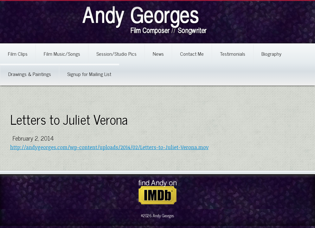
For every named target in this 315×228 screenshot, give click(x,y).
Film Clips (18, 53)
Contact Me (192, 53)
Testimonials (232, 53)
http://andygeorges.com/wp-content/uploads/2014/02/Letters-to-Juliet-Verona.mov (109, 147)
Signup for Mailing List (89, 74)
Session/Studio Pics (116, 53)
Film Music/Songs (62, 53)
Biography (271, 53)
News (158, 53)
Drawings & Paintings (29, 74)
